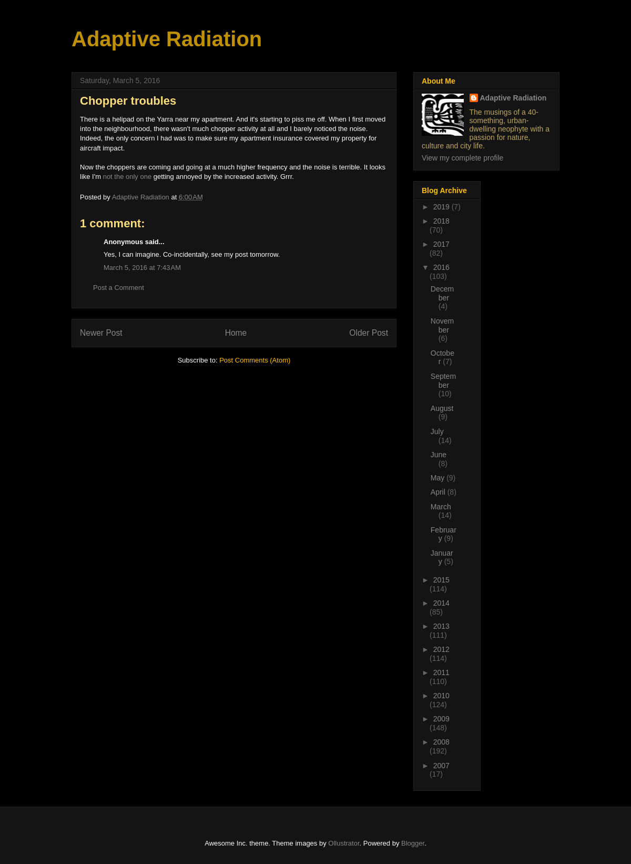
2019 (442, 207)
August (442, 408)
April (439, 492)
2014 (441, 603)
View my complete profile (462, 158)
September (443, 380)
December (442, 293)
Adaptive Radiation (167, 39)
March (441, 507)
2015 (441, 580)
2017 (441, 244)
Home (236, 332)
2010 (441, 695)
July (437, 431)
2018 (441, 221)
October (442, 357)
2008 (441, 742)
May (438, 478)
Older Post (368, 332)
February (443, 534)
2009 (441, 719)
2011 (441, 672)
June (438, 454)
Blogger (412, 843)
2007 (441, 765)
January (442, 557)
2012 (441, 649)
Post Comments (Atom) (254, 360)
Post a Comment (118, 288)
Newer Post (101, 332)
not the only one (127, 176)
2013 (441, 626)
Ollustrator (343, 843)
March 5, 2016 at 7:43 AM (142, 268)
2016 (441, 267)
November (442, 325)
